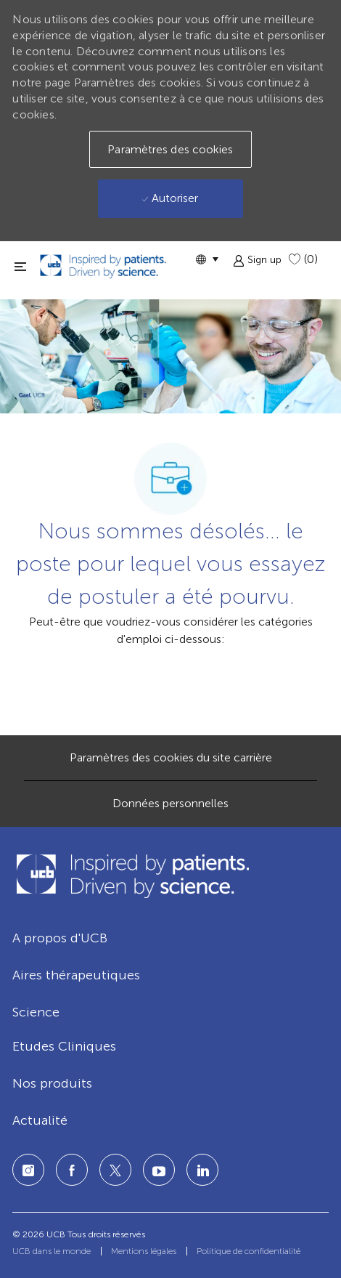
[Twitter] (115, 1170)
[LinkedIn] (159, 1170)
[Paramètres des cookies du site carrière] (171, 757)
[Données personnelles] (170, 803)
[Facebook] (72, 1170)
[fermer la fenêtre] (20, 266)
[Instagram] (28, 1170)
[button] (207, 259)
